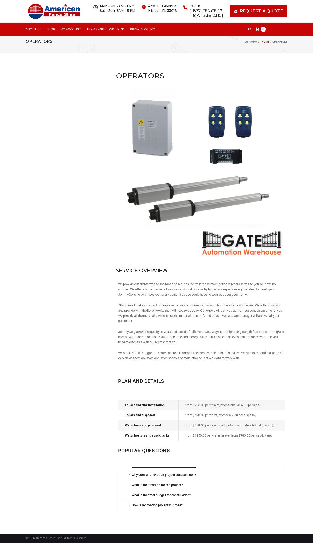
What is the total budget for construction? (161, 500)
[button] (201, 480)
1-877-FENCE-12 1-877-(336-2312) (206, 16)
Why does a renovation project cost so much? (164, 480)
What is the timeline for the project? (157, 490)
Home (265, 46)
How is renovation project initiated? (157, 510)
